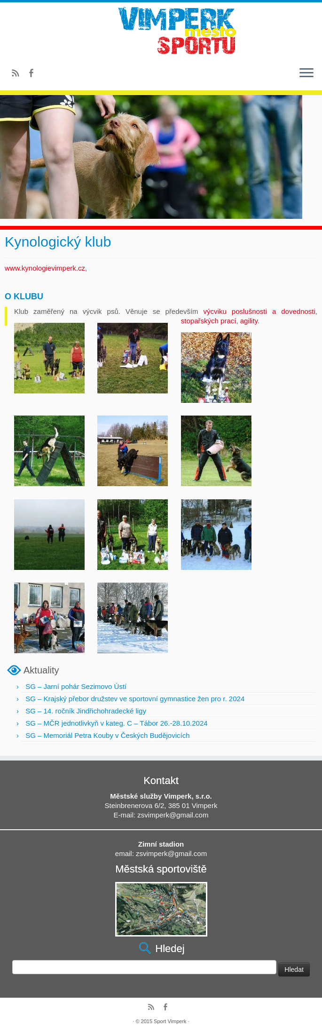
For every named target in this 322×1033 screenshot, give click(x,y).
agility (249, 321)
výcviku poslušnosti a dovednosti (259, 311)
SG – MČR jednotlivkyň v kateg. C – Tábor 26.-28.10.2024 (116, 723)
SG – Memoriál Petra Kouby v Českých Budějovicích (107, 735)
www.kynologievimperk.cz (45, 268)
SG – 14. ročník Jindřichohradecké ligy (85, 711)
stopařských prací (208, 321)
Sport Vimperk (170, 1021)
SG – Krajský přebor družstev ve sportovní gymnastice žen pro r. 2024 (134, 699)
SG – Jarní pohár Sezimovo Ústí (75, 686)
